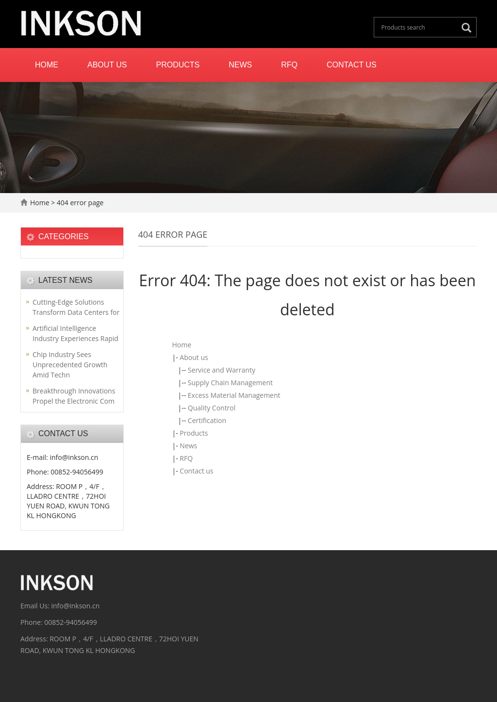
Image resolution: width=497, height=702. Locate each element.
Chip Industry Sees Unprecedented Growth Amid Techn (70, 364)
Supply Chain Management (230, 382)
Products (178, 65)
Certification (207, 420)
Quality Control (211, 407)
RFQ (289, 65)
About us (107, 65)
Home (46, 65)
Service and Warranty (221, 370)
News (240, 65)
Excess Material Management (234, 395)
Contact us (352, 65)
